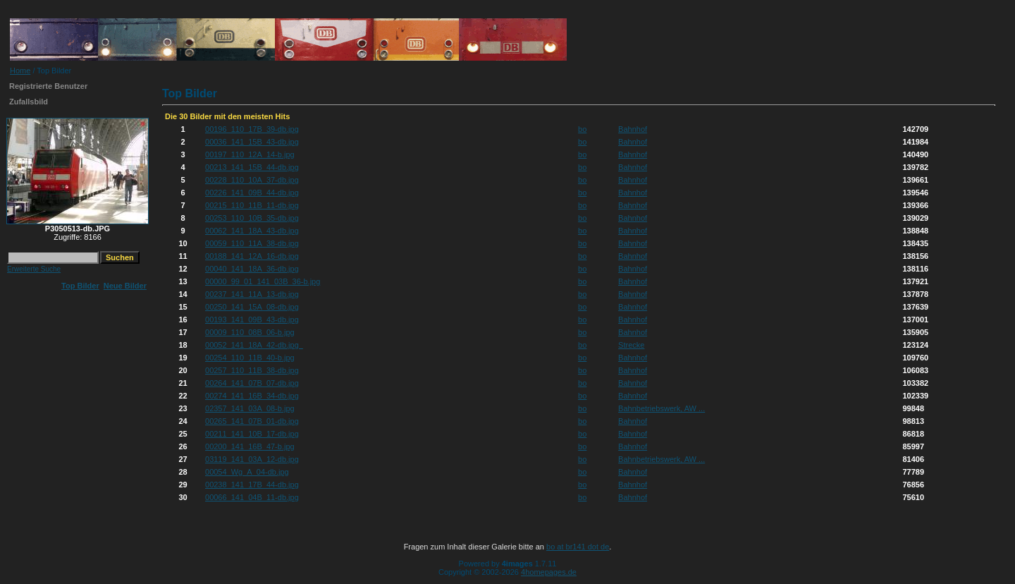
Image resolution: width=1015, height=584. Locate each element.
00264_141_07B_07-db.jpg (252, 383)
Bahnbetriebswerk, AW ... (661, 408)
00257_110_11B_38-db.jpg (252, 370)
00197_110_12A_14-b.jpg (250, 154)
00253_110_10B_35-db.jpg (252, 218)
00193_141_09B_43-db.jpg (252, 319)
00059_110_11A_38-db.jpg (252, 243)
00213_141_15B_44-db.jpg (252, 167)
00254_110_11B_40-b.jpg (250, 357)
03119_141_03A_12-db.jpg (252, 459)
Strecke (631, 345)
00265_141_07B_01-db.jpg (252, 421)
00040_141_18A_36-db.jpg (252, 268)
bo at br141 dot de (577, 546)
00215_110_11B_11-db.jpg (252, 205)
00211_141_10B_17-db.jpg (252, 434)
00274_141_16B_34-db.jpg (252, 395)
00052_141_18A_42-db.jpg (254, 345)
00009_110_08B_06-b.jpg (250, 332)
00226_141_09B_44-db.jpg (252, 192)
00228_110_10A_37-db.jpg (252, 180)
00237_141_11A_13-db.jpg (252, 294)
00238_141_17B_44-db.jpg (252, 484)
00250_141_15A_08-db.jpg (252, 307)
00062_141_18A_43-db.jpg (252, 230)
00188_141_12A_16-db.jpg (252, 256)
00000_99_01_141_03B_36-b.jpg (262, 281)
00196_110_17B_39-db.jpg (252, 129)
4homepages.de (549, 572)
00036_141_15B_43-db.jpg (252, 142)
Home (20, 70)
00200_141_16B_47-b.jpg (250, 446)
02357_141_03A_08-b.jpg (250, 408)
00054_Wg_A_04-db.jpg (247, 472)
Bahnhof (632, 129)
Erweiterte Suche (34, 269)
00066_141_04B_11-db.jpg (252, 497)
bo (582, 129)
